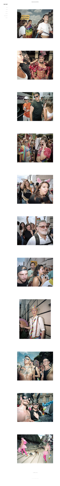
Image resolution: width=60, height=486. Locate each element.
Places (7, 9)
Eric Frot (6, 4)
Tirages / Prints (6, 15)
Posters (7, 11)
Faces (7, 7)
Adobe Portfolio (36, 478)
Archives (7, 13)
